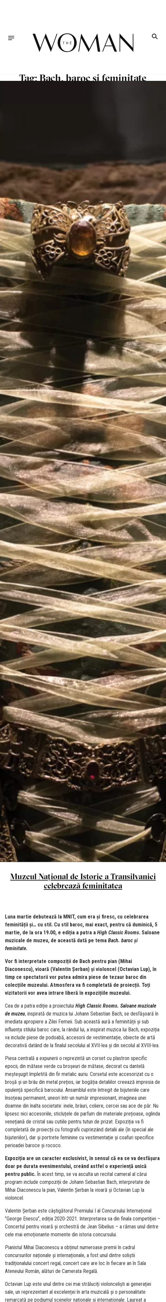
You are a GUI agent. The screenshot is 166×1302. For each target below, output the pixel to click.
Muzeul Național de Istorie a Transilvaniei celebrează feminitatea (83, 880)
